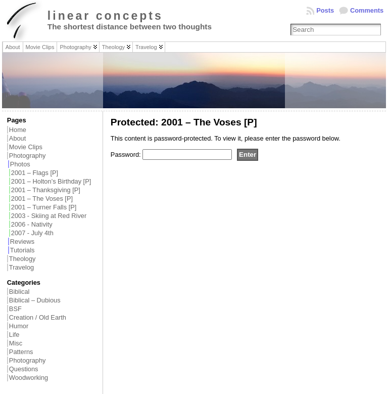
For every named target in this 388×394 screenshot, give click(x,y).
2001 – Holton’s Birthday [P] (51, 181)
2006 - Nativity (32, 224)
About (17, 138)
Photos (20, 164)
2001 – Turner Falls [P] (43, 207)
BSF (15, 309)
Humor (18, 326)
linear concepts (105, 15)
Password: (171, 154)
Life (14, 334)
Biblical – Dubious (35, 300)
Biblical (19, 291)
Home (17, 130)
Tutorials (22, 250)
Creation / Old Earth (37, 317)
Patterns (21, 352)
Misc (15, 343)
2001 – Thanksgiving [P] (45, 190)
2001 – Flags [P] (34, 173)
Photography (27, 155)
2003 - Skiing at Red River (48, 216)
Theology (22, 258)
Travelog (21, 267)
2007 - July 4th (32, 233)
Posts (325, 10)
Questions (23, 369)
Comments (366, 10)
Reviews (22, 241)
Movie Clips (25, 147)
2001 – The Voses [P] (42, 198)
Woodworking (28, 377)
